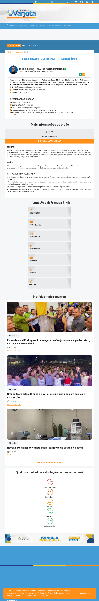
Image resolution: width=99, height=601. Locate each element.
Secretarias (18, 52)
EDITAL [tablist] (49, 132)
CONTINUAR (84, 593)
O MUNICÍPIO (23, 25)
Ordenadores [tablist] (49, 136)
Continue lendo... (14, 315)
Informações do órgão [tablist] (49, 141)
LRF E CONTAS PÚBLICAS (55, 25)
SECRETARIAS (34, 25)
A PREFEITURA (14, 25)
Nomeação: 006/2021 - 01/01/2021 (32, 90)
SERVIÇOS (43, 25)
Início (9, 52)
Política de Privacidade (48, 593)
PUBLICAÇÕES (68, 25)
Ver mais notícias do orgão (49, 426)
